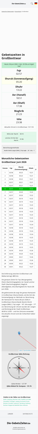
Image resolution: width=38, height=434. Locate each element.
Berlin (5, 399)
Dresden (10, 403)
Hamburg (9, 399)
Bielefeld (17, 405)
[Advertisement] (19, 32)
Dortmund (23, 401)
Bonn (21, 405)
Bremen (5, 403)
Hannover (16, 403)
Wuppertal (11, 405)
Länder (10, 414)
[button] (19, 333)
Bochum (5, 405)
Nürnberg (22, 403)
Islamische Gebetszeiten (8, 11)
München (15, 399)
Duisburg (27, 403)
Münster (25, 405)
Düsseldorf (6, 401)
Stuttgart (12, 401)
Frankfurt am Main (26, 399)
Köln (19, 399)
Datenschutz (28, 414)
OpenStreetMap (27, 350)
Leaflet (20, 350)
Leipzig (17, 401)
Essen (27, 401)
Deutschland (18, 11)
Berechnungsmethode (11, 148)
